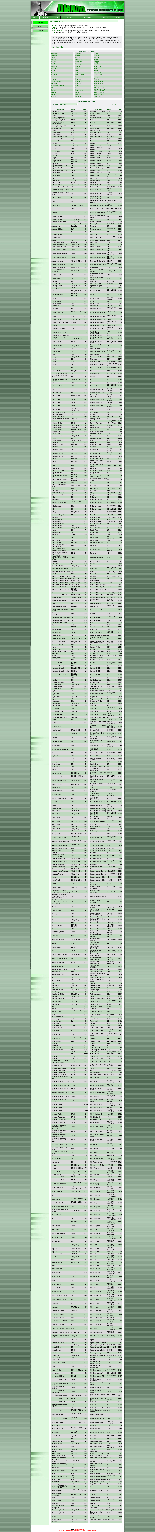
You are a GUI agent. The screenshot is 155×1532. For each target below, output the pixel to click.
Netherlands (79, 90)
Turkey (96, 77)
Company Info (87, 17)
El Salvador (55, 88)
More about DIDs (57, 47)
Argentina (54, 53)
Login (40, 26)
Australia (54, 55)
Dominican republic (57, 86)
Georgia (54, 96)
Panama (78, 96)
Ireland (77, 66)
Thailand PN (98, 75)
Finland (53, 92)
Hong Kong (79, 62)
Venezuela (97, 96)
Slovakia (96, 64)
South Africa (98, 66)
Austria (53, 57)
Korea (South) (79, 75)
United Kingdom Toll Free (102, 83)
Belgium (54, 62)
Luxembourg (79, 81)
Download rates (117, 105)
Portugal (96, 55)
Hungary (78, 64)
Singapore (97, 62)
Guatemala (78, 57)
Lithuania (78, 79)
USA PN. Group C (99, 94)
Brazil (53, 64)
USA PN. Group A (99, 90)
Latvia (77, 77)
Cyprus (53, 79)
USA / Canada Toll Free (101, 88)
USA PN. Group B (99, 92)
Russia (96, 60)
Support (118, 17)
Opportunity (69, 17)
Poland (96, 53)
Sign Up (40, 22)
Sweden (96, 70)
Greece (77, 55)
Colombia (54, 75)
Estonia (53, 90)
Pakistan (78, 94)
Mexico (77, 88)
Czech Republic (56, 81)
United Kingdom (99, 81)
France (53, 94)
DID (53, 32)
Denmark (55, 83)
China (53, 72)
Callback (54, 27)
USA (95, 86)
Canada (53, 68)
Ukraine (96, 79)
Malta (77, 86)
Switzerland (97, 72)
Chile (53, 70)
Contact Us (105, 17)
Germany (78, 53)
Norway (77, 92)
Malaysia (78, 83)
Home (35, 17)
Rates (56, 17)
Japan (77, 72)
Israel (77, 68)
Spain (95, 68)
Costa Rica (54, 77)
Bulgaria (54, 66)
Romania (96, 57)
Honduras (78, 60)
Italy (76, 70)
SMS (53, 29)
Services (45, 17)
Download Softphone (40, 31)
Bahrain (53, 60)
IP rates (54, 26)
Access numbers (57, 31)
